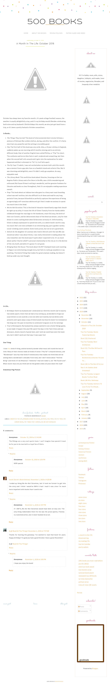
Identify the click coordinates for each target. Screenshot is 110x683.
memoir (81, 455)
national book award (86, 573)
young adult (83, 461)
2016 (81, 425)
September (85, 390)
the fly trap (58, 419)
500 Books (55, 22)
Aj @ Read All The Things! (18, 531)
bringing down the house (31, 419)
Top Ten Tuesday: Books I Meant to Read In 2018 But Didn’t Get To (93, 258)
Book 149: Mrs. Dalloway (89, 380)
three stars (83, 515)
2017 (81, 422)
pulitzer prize (84, 582)
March (83, 411)
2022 (81, 297)
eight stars (83, 503)
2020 (81, 304)
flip (48, 419)
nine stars (82, 512)
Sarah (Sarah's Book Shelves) (19, 480)
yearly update (83, 547)
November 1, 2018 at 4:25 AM (41, 480)
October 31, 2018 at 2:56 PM (35, 459)
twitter (37, 412)
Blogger (95, 668)
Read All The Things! (20, 544)
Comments (83, 611)
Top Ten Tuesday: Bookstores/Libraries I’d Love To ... (92, 358)
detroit (43, 419)
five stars (82, 506)
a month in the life (16, 419)
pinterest (45, 412)
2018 (81, 311)
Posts (81, 607)
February (84, 415)
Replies (12, 454)
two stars (82, 521)
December (85, 315)
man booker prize (85, 570)
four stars (82, 509)
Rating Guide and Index (75, 33)
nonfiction (82, 458)
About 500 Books (39, 33)
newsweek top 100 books (88, 576)
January (84, 418)
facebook (30, 412)
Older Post (63, 603)
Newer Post (7, 603)
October (84, 322)
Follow (79, 593)
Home (26, 33)
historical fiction (85, 452)
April (83, 408)
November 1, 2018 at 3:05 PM (35, 559)
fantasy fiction (84, 449)
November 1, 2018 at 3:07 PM (35, 505)
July (83, 397)
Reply (11, 448)
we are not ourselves (48, 422)
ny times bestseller (86, 579)
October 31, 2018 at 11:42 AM (30, 437)
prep (52, 419)
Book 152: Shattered (88, 338)
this (9, 348)
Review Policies (56, 33)
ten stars (82, 518)
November (85, 318)
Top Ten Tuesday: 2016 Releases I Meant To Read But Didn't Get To (95, 243)
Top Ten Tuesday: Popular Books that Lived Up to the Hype (94, 274)
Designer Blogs (59, 681)
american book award (86, 567)
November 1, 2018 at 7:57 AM (38, 531)
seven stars (83, 497)
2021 (81, 301)
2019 (81, 308)
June (83, 401)
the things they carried (32, 422)
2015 (81, 429)
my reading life (84, 541)
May (83, 404)
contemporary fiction (86, 443)
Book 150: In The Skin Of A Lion (92, 364)
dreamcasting (84, 538)
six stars (82, 500)
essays (81, 446)
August (84, 394)
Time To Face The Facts (84, 230)
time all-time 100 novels (88, 585)
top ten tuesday (84, 544)
